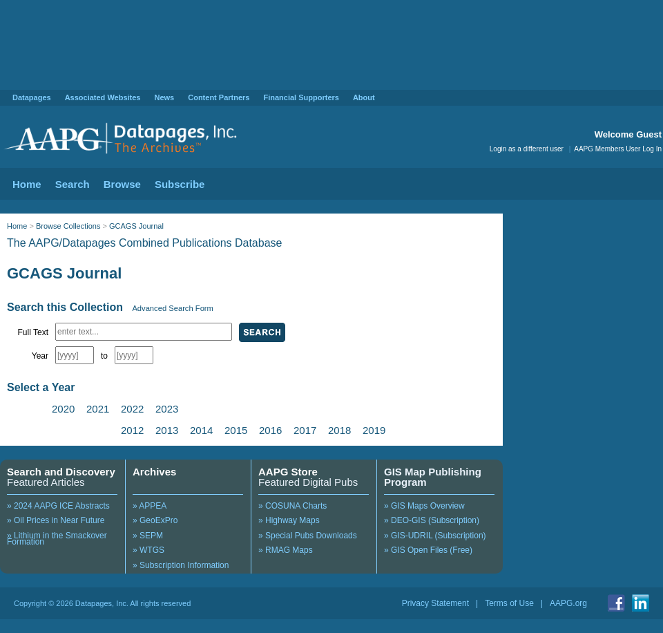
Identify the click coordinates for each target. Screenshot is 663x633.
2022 (132, 409)
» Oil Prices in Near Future (55, 520)
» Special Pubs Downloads (307, 535)
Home (26, 184)
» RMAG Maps (285, 550)
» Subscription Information (181, 565)
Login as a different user (527, 149)
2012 (132, 430)
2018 (339, 430)
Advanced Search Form (172, 308)
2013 (166, 430)
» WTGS (148, 550)
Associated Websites (103, 97)
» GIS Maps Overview (424, 506)
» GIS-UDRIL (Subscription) (435, 535)
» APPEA (149, 506)
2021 (97, 409)
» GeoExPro (155, 520)
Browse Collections (68, 226)
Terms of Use (509, 603)
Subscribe (180, 184)
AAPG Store (288, 472)
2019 (374, 430)
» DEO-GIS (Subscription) (431, 520)
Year (40, 356)
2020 (63, 409)
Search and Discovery (61, 472)
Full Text (33, 332)
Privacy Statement (435, 603)
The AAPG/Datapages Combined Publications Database (144, 243)
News (164, 97)
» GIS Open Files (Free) (428, 550)
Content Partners (218, 97)
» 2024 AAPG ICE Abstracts (58, 506)
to (104, 356)
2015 (235, 430)
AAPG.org (568, 603)
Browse (122, 184)
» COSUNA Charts (292, 506)
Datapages (31, 97)
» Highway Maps (289, 520)
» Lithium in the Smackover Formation (57, 539)
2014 (201, 430)
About (364, 97)
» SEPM (148, 535)
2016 (270, 430)
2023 (166, 409)
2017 (305, 430)
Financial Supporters (300, 97)
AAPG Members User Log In (618, 149)
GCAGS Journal (136, 226)
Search (72, 184)
